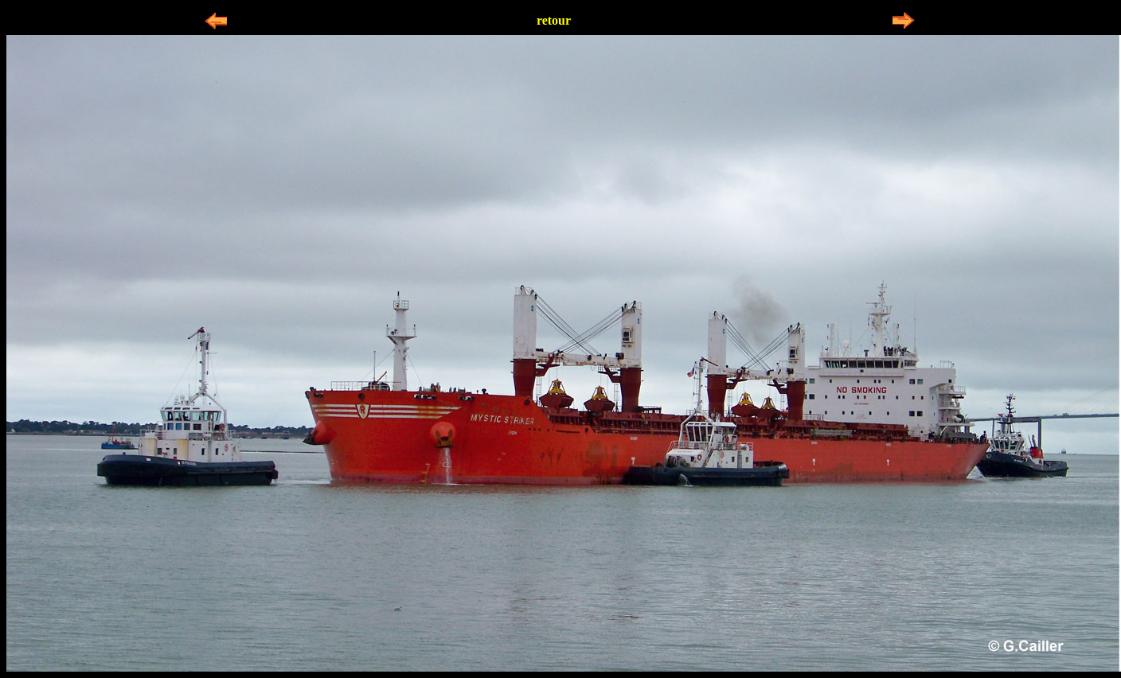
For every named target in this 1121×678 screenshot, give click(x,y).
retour (554, 20)
